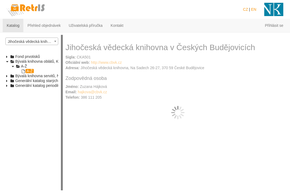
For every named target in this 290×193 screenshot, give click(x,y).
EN (253, 9)
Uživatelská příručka (85, 25)
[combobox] (31, 41)
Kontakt (117, 25)
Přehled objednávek (44, 25)
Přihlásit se (274, 25)
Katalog (13, 25)
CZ (245, 9)
